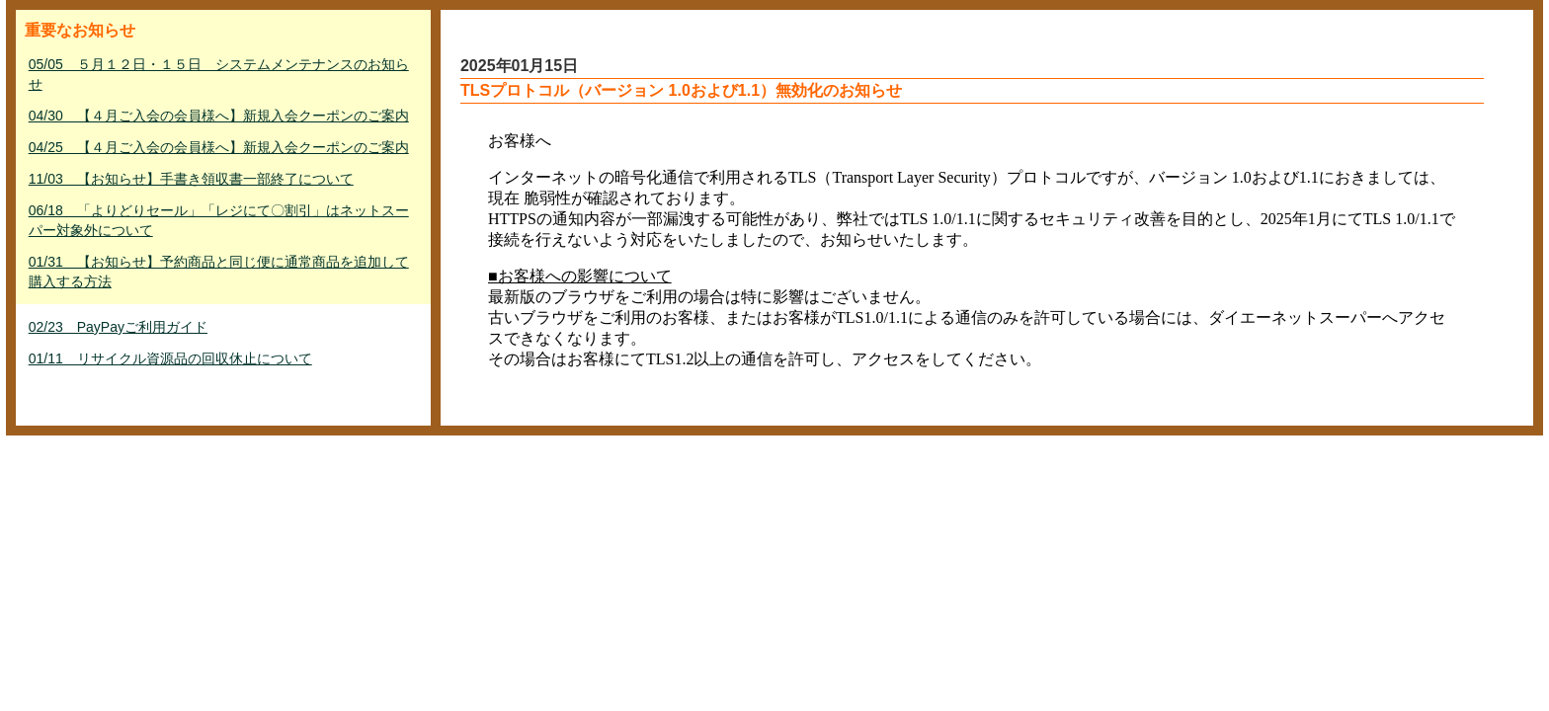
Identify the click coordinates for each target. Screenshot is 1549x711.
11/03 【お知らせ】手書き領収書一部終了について (191, 179)
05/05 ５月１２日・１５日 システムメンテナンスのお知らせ (219, 74)
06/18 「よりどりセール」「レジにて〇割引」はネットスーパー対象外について (219, 220)
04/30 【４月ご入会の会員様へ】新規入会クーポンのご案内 (219, 115)
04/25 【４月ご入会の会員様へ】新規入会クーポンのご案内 (219, 147)
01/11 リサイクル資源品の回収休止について (170, 358)
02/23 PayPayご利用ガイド (118, 327)
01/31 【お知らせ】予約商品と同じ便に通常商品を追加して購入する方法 (219, 271)
